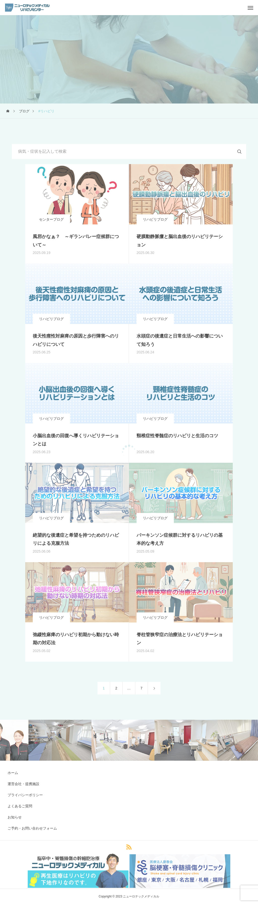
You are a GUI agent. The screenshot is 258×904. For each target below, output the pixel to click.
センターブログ (51, 219)
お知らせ (15, 817)
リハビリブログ (155, 219)
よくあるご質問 (20, 806)
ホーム (13, 772)
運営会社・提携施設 (23, 784)
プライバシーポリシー (25, 795)
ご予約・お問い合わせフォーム (32, 828)
